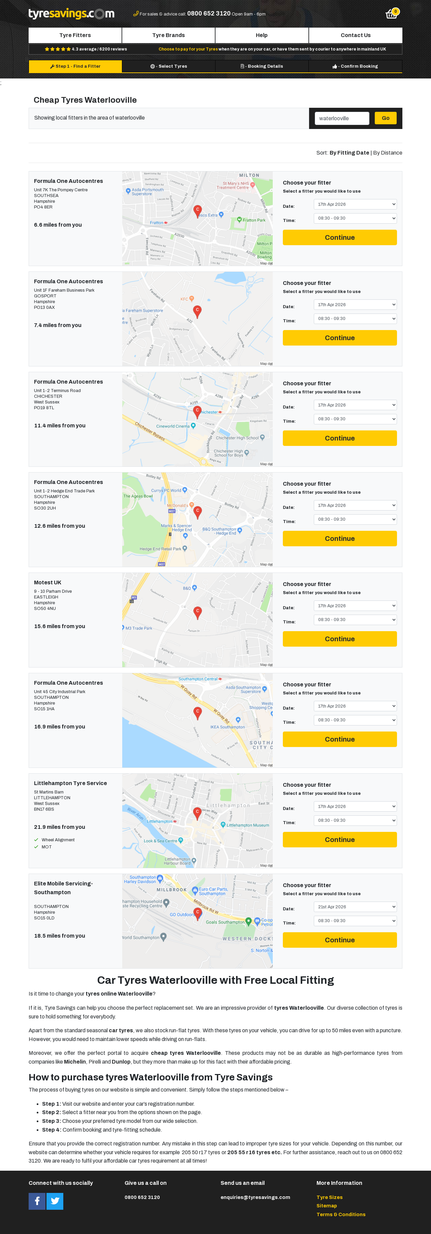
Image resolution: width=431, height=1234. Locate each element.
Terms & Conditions (341, 1214)
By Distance (387, 153)
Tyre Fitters (75, 35)
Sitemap (327, 1205)
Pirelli (95, 1062)
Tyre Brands (168, 35)
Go (386, 118)
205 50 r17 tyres (201, 1152)
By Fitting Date (349, 153)
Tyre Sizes (330, 1197)
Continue (340, 237)
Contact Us (356, 35)
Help (262, 35)
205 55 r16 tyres (248, 1152)
